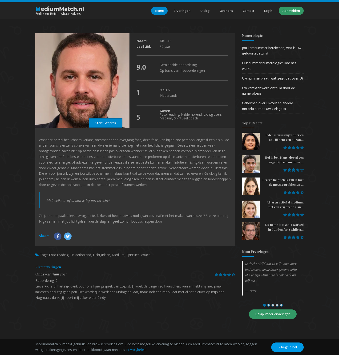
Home (159, 10)
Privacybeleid (136, 349)
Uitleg (205, 10)
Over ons (226, 10)
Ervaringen (182, 10)
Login (268, 10)
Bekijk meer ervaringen (272, 314)
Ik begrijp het (287, 347)
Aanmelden (291, 10)
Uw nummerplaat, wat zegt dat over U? (272, 78)
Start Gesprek (105, 123)
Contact (248, 10)
